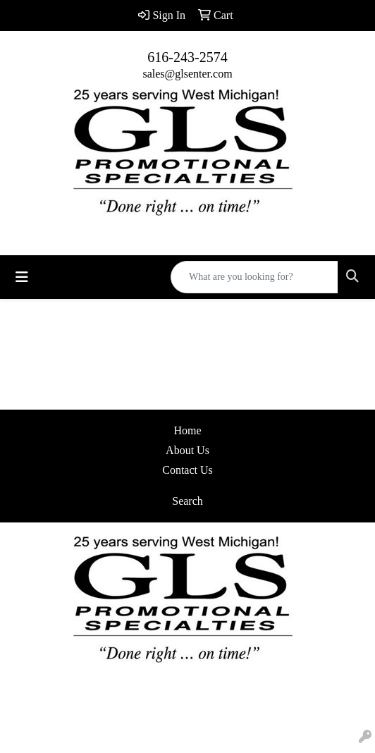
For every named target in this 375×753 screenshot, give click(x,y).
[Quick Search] (254, 277)
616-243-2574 (187, 57)
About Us (187, 450)
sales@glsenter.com (187, 74)
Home (187, 430)
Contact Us (187, 470)
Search (187, 501)
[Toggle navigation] (22, 277)
